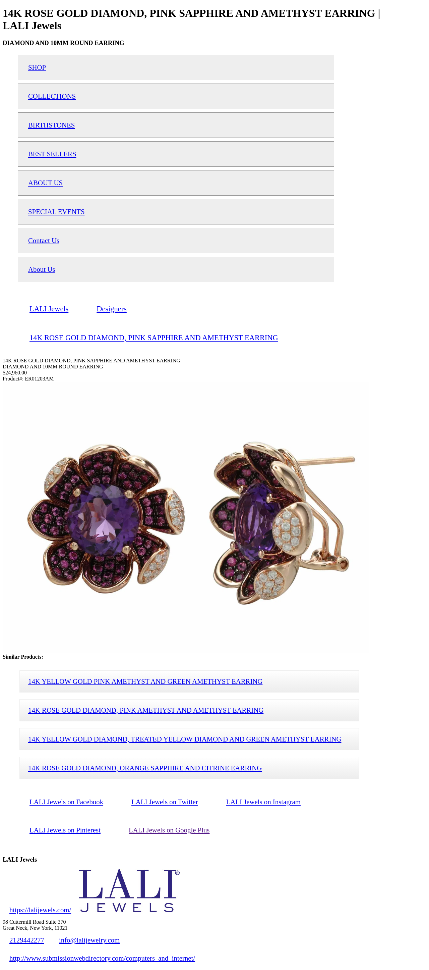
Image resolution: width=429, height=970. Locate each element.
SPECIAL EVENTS (56, 211)
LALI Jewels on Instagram (263, 802)
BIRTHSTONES (51, 125)
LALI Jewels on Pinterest (65, 830)
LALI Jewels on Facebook (66, 802)
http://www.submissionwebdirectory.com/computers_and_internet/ (102, 958)
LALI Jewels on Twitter (164, 802)
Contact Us (43, 240)
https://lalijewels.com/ (40, 910)
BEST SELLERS (52, 154)
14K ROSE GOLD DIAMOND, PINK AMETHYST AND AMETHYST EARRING (145, 710)
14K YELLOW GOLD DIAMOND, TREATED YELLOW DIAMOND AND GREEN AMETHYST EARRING (184, 739)
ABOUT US (45, 183)
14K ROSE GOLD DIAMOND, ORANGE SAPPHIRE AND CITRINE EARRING (145, 768)
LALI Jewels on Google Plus (169, 830)
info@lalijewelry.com (89, 940)
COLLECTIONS (52, 96)
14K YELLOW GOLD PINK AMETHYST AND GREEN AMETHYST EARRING (145, 681)
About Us (41, 269)
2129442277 (26, 940)
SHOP (37, 67)
